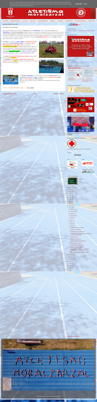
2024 (70, 191)
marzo (71, 254)
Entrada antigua (59, 93)
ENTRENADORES (42, 20)
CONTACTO (91, 20)
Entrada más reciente (10, 93)
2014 (70, 263)
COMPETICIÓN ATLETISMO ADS (78, 241)
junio (71, 221)
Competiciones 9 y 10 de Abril (77, 245)
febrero (72, 257)
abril (71, 225)
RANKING (52, 20)
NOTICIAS (5, 20)
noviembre (72, 211)
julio (71, 219)
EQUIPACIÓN (69, 20)
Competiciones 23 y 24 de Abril (77, 231)
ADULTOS (32, 20)
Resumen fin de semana (75, 229)
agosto (72, 217)
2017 (70, 205)
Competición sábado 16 (75, 239)
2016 (70, 207)
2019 (70, 201)
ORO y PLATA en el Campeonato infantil (79, 252)
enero (71, 259)
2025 (70, 189)
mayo (71, 223)
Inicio (35, 93)
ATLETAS (25, 20)
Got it (85, 4)
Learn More (78, 4)
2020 (70, 199)
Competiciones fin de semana (77, 227)
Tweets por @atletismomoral (74, 336)
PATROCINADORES (80, 20)
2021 (70, 197)
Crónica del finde (74, 237)
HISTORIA (60, 20)
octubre (72, 213)
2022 (70, 195)
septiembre (73, 215)
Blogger (58, 396)
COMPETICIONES (15, 20)
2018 (70, 203)
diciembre (72, 209)
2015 (70, 261)
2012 (70, 267)
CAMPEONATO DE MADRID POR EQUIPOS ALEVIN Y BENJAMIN (80, 234)
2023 (70, 193)
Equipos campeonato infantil (76, 247)
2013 (70, 265)
